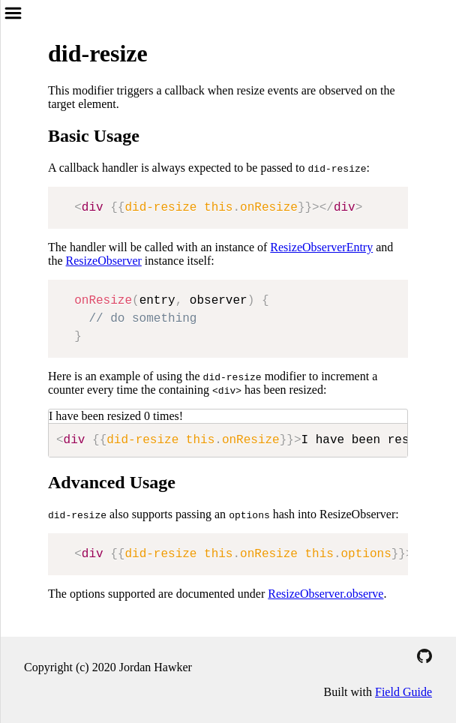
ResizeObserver (104, 260)
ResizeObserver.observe (325, 593)
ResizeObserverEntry (321, 247)
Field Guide (403, 692)
